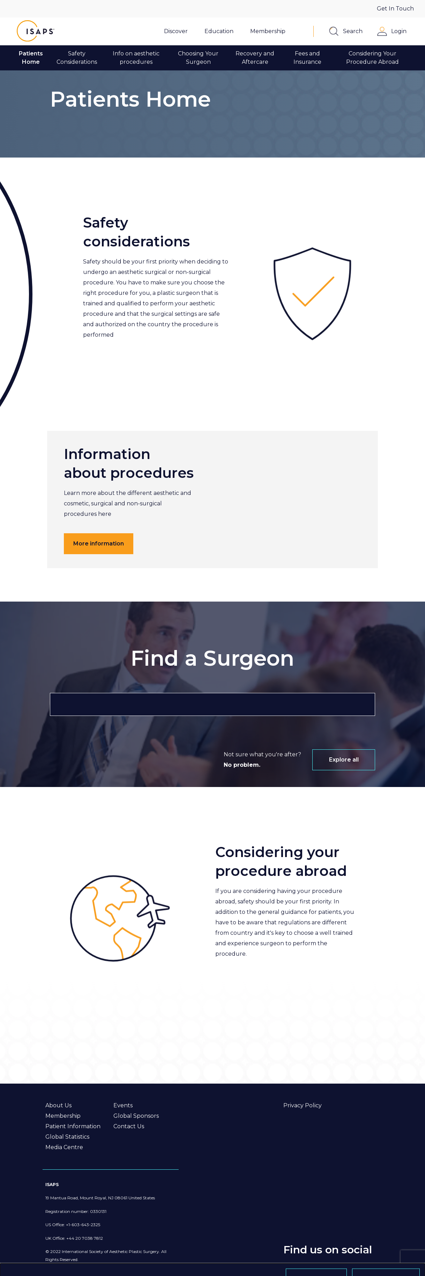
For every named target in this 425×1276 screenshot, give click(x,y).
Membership (63, 1116)
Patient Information (72, 1126)
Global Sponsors (136, 1116)
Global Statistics (67, 1136)
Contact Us (128, 1126)
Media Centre (64, 1147)
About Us (58, 1105)
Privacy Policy (302, 1105)
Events (123, 1105)
